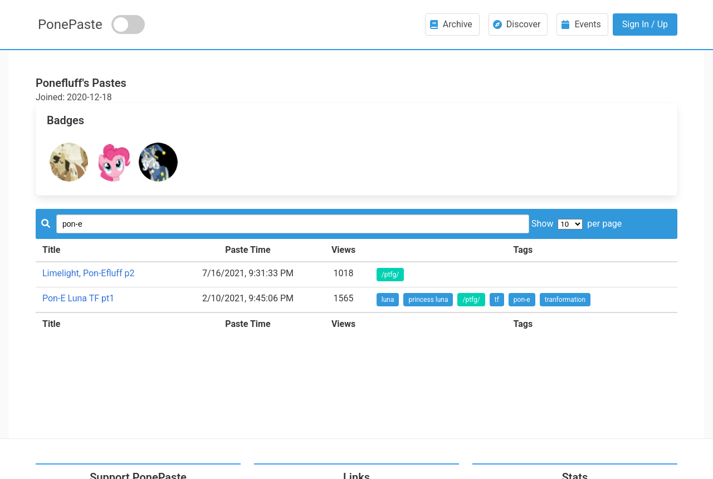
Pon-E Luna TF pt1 (78, 298)
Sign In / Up (645, 24)
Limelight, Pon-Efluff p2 (88, 273)
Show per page (576, 223)
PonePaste (70, 24)
